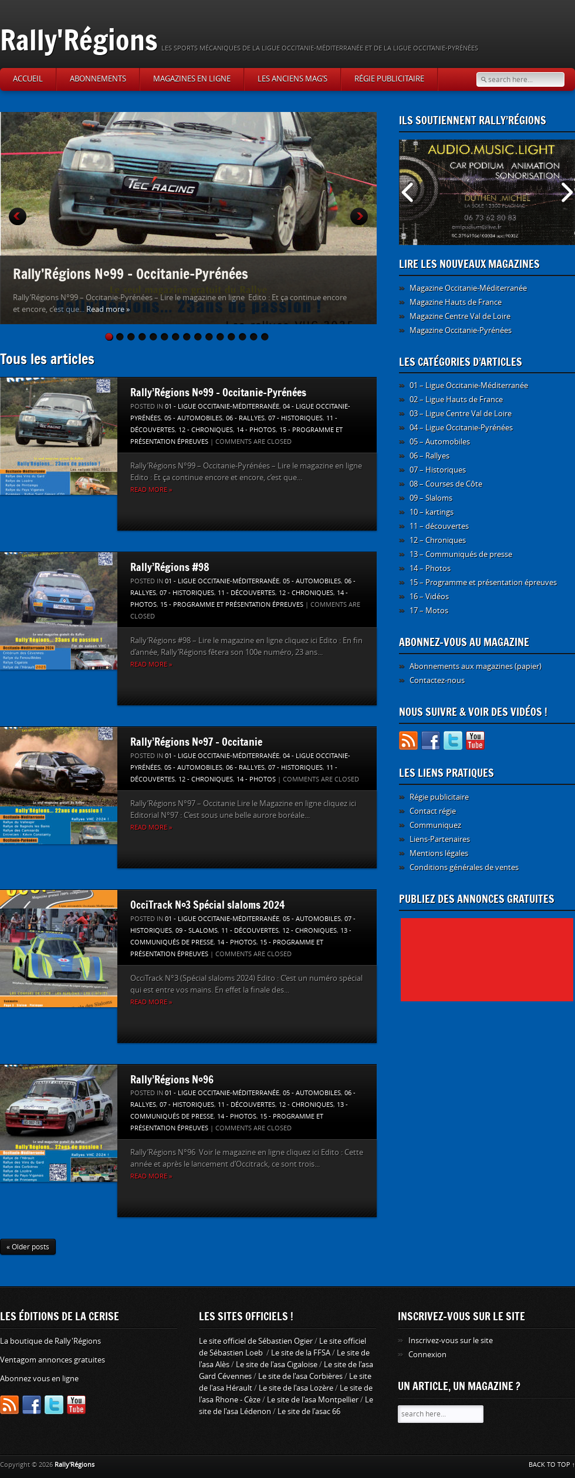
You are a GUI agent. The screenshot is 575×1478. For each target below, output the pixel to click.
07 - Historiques (295, 418)
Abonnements (98, 78)
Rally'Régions (79, 40)
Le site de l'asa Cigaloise (276, 1364)
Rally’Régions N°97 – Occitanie (196, 742)
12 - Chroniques (205, 430)
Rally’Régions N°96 (172, 1079)
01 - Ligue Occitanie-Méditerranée (222, 406)
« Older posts (27, 1247)
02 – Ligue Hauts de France (456, 399)
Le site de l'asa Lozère (296, 1388)
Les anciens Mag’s (292, 78)
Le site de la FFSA (300, 1352)
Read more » (108, 309)
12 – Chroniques (438, 540)
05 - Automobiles (193, 418)
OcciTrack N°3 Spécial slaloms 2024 (207, 905)
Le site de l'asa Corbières (300, 1376)
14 (254, 337)
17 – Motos (429, 610)
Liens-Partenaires (440, 839)
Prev (17, 216)
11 (221, 337)
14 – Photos (430, 568)
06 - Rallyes (245, 418)
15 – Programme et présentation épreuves (483, 582)
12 (232, 337)
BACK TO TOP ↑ (552, 1465)
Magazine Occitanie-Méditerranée (468, 288)
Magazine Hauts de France (456, 302)
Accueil (28, 78)
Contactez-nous (437, 680)
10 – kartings (432, 512)
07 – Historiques (438, 470)
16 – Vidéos (429, 596)
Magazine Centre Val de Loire (460, 316)
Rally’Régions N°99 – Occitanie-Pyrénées (130, 273)
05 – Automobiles (440, 441)
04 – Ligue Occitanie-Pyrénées (461, 427)
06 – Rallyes (429, 455)
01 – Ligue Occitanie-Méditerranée (469, 385)
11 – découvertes (439, 526)
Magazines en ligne (192, 78)
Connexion (427, 1354)
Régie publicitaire (389, 78)
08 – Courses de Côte (446, 484)
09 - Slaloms (196, 931)
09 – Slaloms (431, 498)
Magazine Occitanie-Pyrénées (461, 330)
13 (243, 337)
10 (210, 337)
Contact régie (433, 811)
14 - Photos (256, 430)
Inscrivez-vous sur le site (450, 1340)
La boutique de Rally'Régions (50, 1341)
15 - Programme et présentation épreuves (231, 605)
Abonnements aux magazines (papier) (476, 666)
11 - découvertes (246, 593)
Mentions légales (439, 853)
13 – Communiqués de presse (461, 554)
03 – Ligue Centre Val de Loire (461, 413)
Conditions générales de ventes (464, 867)
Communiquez (435, 825)
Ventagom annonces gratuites (52, 1359)
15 (265, 337)
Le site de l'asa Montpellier (312, 1399)
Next (359, 216)
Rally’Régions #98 (169, 567)
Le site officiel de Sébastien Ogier (256, 1341)
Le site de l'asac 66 (309, 1411)
